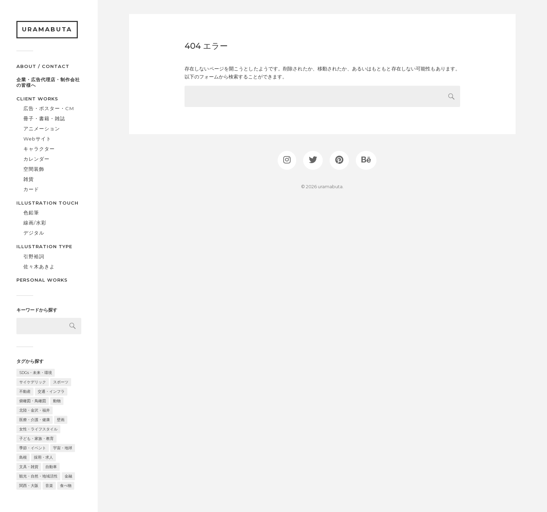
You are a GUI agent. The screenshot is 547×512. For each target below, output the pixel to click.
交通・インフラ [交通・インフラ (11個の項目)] (51, 391)
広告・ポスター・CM (48, 108)
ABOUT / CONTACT (42, 66)
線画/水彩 (34, 223)
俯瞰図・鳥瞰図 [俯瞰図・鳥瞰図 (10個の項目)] (32, 400)
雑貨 (28, 179)
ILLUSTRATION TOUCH (47, 203)
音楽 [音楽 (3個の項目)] (49, 485)
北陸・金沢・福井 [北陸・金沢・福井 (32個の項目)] (34, 410)
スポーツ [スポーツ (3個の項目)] (60, 382)
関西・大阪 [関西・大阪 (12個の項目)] (28, 485)
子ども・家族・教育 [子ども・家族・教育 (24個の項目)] (36, 438)
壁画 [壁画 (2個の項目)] (61, 419)
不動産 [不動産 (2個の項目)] (25, 391)
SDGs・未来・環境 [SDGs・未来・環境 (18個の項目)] (35, 372)
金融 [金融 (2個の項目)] (68, 476)
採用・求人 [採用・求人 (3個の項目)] (43, 457)
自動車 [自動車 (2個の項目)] (51, 466)
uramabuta (47, 29)
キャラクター (39, 149)
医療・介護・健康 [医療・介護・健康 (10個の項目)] (34, 419)
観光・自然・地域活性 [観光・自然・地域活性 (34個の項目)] (38, 476)
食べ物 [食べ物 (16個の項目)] (66, 485)
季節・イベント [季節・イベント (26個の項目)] (32, 447)
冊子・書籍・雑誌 (44, 118)
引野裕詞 (33, 256)
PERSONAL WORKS (42, 280)
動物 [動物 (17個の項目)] (57, 400)
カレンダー (36, 159)
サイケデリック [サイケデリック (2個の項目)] (32, 382)
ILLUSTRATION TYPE (44, 246)
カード (31, 189)
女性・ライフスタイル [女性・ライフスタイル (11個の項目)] (38, 429)
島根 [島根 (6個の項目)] (23, 457)
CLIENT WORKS (37, 98)
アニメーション (41, 128)
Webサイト (37, 139)
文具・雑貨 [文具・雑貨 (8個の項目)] (28, 466)
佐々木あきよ (39, 266)
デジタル (33, 233)
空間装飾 (33, 169)
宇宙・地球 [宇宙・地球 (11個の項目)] (62, 447)
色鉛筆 (31, 212)
